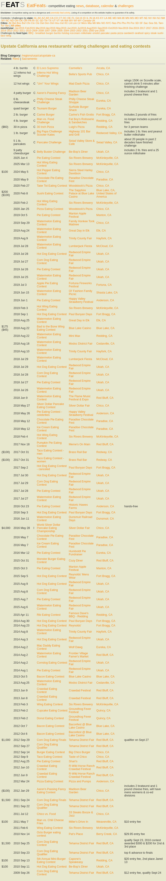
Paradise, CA (104, 179)
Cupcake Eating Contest (52, 710)
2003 (72, 30)
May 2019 (61, 28)
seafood (139, 33)
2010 (28, 30)
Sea (151, 23)
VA (62, 20)
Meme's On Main (79, 444)
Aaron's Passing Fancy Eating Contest (51, 791)
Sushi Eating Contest (50, 193)
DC (64, 18)
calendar (107, 6)
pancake (105, 33)
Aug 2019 (92, 28)
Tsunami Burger (47, 108)
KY (101, 18)
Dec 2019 (134, 28)
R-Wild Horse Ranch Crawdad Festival (82, 767)
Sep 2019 (102, 28)
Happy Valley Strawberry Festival (81, 300)
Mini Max (74, 335)
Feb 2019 (30, 28)
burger (49, 33)
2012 (15, 30)
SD (41, 20)
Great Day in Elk (79, 230)
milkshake (86, 33)
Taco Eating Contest (49, 756)
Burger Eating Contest (51, 752)
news (80, 6)
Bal (14, 23)
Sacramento (29, 58)
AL (35, 18)
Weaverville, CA (106, 821)
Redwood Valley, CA (109, 133)
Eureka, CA (103, 100)
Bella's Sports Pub (80, 74)
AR (47, 18)
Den (47, 23)
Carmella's (75, 68)
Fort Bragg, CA (105, 114)
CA (51, 18)
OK (21, 20)
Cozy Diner (76, 560)
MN (127, 18)
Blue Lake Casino (80, 328)
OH (16, 20)
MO (137, 18)
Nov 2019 (123, 28)
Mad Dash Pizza (79, 83)
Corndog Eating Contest (52, 662)
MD (114, 18)
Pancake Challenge (49, 142)
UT (54, 20)
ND (12, 20)
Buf (24, 23)
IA (94, 18)
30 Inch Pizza (45, 127)
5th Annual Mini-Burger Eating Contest (51, 860)
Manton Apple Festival (77, 215)
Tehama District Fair (81, 740)
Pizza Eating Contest (50, 209)
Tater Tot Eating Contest (52, 185)
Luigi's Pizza (76, 127)
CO (56, 18)
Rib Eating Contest (49, 614)
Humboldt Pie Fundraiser (77, 553)
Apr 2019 (50, 28)
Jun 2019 (72, 28)
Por (132, 23)
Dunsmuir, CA (105, 518)
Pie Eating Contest (48, 158)
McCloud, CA (104, 246)
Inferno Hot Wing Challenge (47, 74)
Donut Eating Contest (50, 718)
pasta (113, 33)
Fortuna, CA (104, 284)
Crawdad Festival (80, 690)
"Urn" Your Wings (48, 83)
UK (93, 20)
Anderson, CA (105, 300)
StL (156, 23)
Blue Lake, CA (105, 328)
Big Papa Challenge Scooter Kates (49, 133)
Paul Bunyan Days (80, 314)
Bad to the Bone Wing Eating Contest (50, 328)
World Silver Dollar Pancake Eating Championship (48, 528)
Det (52, 23)
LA (105, 18)
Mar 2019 (40, 28)
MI (123, 18)
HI (81, 18)
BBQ (30, 33)
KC (66, 23)
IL (87, 18)
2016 (155, 28)
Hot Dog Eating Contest (52, 253)
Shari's (73, 761)
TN (45, 20)
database (92, 6)
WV (71, 20)
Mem (84, 23)
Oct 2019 (112, 28)
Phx (124, 23)
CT (60, 18)
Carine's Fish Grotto (81, 114)
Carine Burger (46, 114)
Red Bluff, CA (104, 397)
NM (163, 18)
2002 (79, 30)
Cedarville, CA (105, 343)
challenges (126, 6)
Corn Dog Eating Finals (51, 740)
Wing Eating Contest (50, 704)
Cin (33, 23)
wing (8, 35)
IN (90, 18)
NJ (158, 18)
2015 (161, 28)
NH (154, 18)
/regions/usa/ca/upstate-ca (38, 55)
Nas (114, 23)
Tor (2, 25)
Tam (160, 23)
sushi (160, 33)
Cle (37, 23)
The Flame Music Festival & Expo (80, 398)
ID (84, 18)
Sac (146, 23)
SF (141, 23)
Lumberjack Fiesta (80, 246)
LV (79, 23)
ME (110, 18)
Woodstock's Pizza (80, 185)
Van (7, 25)
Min (98, 23)
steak (153, 33)
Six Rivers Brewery (81, 158)
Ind (62, 23)
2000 (91, 30)
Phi (119, 23)
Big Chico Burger (79, 752)
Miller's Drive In (78, 821)
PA (29, 20)
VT (57, 20)
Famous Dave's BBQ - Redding (78, 615)
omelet (96, 33)
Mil (93, 23)
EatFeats (36, 5)
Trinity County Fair (80, 238)
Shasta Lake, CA (107, 292)
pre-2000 (100, 30)
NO (103, 23)
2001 (85, 30)
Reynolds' (75, 625)
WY (80, 20)
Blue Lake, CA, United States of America (106, 193)
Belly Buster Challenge (51, 151)
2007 (47, 30)
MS (132, 18)
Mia (90, 23)
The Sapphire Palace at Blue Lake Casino (81, 193)
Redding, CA (104, 120)
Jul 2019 (82, 28)
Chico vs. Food (46, 814)
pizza (120, 33)
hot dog (65, 33)
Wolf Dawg (75, 647)
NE (145, 18)
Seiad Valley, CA (106, 142)
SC (37, 20)
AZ (43, 18)
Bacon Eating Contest (50, 676)
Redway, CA (104, 452)
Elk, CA (101, 230)
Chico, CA (102, 74)
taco (3, 35)
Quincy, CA (103, 710)
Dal (42, 23)
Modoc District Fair (80, 343)
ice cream (75, 33)
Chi (28, 23)
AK (39, 18)
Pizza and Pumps (80, 781)
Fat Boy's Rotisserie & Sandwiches (81, 121)
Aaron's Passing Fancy (51, 93)
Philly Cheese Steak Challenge (49, 101)
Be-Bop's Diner (78, 151)
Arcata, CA (103, 68)
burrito (57, 33)
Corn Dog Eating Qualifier (47, 746)
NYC (108, 23)
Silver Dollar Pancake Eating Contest (50, 405)
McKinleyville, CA (107, 158)
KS (97, 18)
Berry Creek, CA (106, 834)
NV (150, 18)
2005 (60, 30)
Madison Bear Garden (77, 93)
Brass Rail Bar (78, 452)
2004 (66, 30)
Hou (57, 23)
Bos (19, 23)
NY (3, 20)
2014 (3, 30)
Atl (10, 23)
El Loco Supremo (48, 68)
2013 (9, 30)
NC (7, 20)
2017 (142, 28)
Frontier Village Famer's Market (78, 655)
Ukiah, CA (102, 151)
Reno (16, 58)
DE (69, 18)
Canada (87, 20)
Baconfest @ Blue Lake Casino (80, 726)
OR (25, 20)
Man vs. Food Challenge (45, 121)
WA (66, 20)
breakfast (40, 33)
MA (119, 18)
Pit (128, 23)
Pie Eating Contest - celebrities (49, 413)
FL (73, 18)
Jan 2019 (19, 28)
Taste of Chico (78, 756)
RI (33, 20)
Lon (75, 23)
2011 (22, 30)
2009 (34, 30)
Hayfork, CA (104, 238)
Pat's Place (76, 834)
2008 (41, 30)
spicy (147, 33)
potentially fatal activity (60, 13)
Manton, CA (103, 215)
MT (141, 18)
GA (77, 18)
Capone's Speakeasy (76, 860)
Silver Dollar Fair (79, 405)
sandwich (129, 33)
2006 (53, 30)
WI (75, 20)
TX (49, 20)
